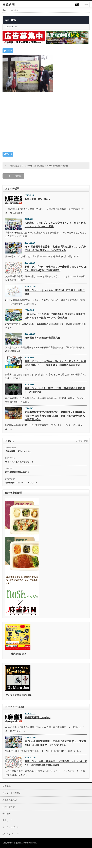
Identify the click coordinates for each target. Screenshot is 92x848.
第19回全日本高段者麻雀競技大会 (42, 337)
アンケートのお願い (12, 793)
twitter (77, 4)
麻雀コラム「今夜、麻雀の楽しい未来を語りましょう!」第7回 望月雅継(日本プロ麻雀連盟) (56, 268)
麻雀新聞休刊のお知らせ (37, 199)
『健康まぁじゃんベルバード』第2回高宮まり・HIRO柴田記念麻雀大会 (38, 166)
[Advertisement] (46, 124)
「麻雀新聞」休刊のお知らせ (18, 451)
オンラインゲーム (11, 827)
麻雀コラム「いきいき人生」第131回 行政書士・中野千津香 (55, 292)
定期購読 (7, 786)
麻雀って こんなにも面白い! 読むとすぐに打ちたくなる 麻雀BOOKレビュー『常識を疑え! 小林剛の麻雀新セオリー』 (55, 365)
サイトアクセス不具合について (19, 462)
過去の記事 (83, 441)
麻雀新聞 (17, 843)
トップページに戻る (13, 176)
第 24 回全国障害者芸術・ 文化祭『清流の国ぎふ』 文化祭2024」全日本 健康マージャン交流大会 (55, 248)
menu (85, 5)
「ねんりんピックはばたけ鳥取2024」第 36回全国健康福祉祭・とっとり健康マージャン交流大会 (55, 316)
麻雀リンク (8, 820)
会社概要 (7, 813)
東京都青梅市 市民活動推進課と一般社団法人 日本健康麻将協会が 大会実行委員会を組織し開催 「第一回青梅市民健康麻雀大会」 (55, 416)
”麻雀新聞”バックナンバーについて (21, 482)
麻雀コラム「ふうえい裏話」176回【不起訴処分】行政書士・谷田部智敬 (55, 390)
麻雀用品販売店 (10, 800)
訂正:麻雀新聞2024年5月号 (17, 472)
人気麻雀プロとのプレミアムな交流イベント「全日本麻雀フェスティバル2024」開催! (55, 224)
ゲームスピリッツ (11, 834)
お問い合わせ (9, 806)
